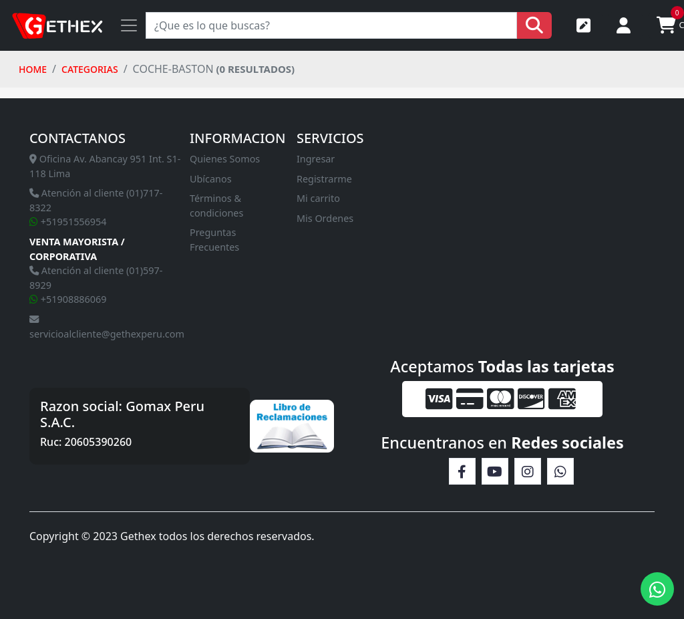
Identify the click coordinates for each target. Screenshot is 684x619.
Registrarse (583, 25)
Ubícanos (211, 178)
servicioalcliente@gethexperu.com (106, 327)
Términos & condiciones (216, 205)
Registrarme (324, 178)
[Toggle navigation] (129, 25)
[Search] (331, 25)
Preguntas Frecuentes (214, 239)
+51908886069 (68, 299)
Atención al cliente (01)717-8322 (95, 200)
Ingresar (316, 158)
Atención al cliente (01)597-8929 (95, 277)
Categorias (89, 69)
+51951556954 (68, 221)
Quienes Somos (225, 158)
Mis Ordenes (325, 218)
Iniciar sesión (624, 25)
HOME (33, 69)
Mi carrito (318, 198)
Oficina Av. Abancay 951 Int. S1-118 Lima (104, 166)
